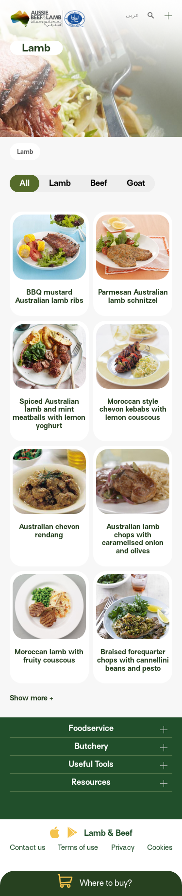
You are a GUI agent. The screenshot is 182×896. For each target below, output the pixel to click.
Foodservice (91, 728)
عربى (132, 14)
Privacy (122, 847)
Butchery (91, 746)
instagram (110, 804)
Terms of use (78, 847)
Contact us (27, 847)
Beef (98, 183)
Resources (91, 782)
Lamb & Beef (108, 833)
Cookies (159, 847)
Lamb (25, 151)
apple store (56, 833)
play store (73, 833)
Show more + (32, 698)
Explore (168, 15)
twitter (91, 804)
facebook (72, 804)
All (24, 183)
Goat (136, 183)
